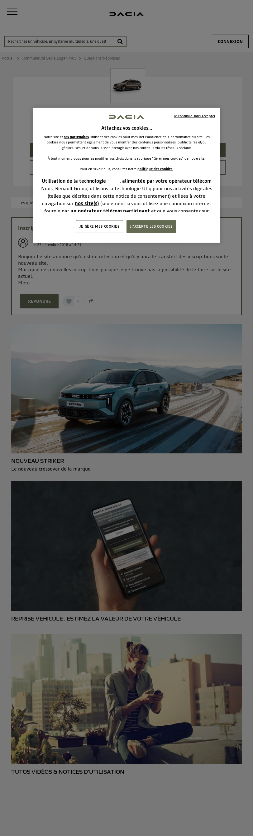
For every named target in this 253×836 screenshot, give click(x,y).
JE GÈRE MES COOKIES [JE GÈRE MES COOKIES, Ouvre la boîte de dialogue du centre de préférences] (99, 226)
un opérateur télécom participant (110, 210)
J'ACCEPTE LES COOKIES (151, 226)
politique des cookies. (155, 168)
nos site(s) (87, 203)
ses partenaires (76, 136)
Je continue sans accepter (194, 116)
